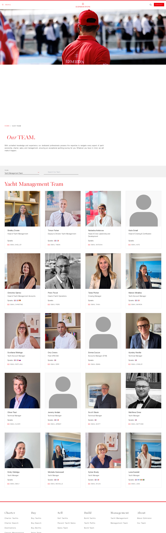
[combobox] (22, 173)
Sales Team (63, 528)
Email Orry (53, 364)
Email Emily (13, 484)
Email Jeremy (54, 424)
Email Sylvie (94, 484)
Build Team (89, 528)
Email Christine (15, 304)
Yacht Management (119, 518)
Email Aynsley (136, 364)
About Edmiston (144, 518)
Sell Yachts (63, 518)
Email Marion (135, 304)
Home (7, 126)
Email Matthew (136, 424)
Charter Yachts (11, 518)
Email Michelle (55, 484)
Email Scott (94, 424)
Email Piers (54, 304)
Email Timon (54, 245)
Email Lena (134, 484)
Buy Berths (36, 528)
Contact (159, 4)
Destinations (10, 528)
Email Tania (94, 304)
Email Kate (134, 245)
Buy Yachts (36, 518)
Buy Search (36, 523)
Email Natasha (95, 245)
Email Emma (94, 364)
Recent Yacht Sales (67, 523)
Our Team (141, 523)
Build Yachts (90, 518)
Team (7, 170)
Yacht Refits (89, 523)
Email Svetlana (15, 364)
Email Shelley (14, 245)
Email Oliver (13, 424)
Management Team (119, 523)
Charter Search (12, 523)
